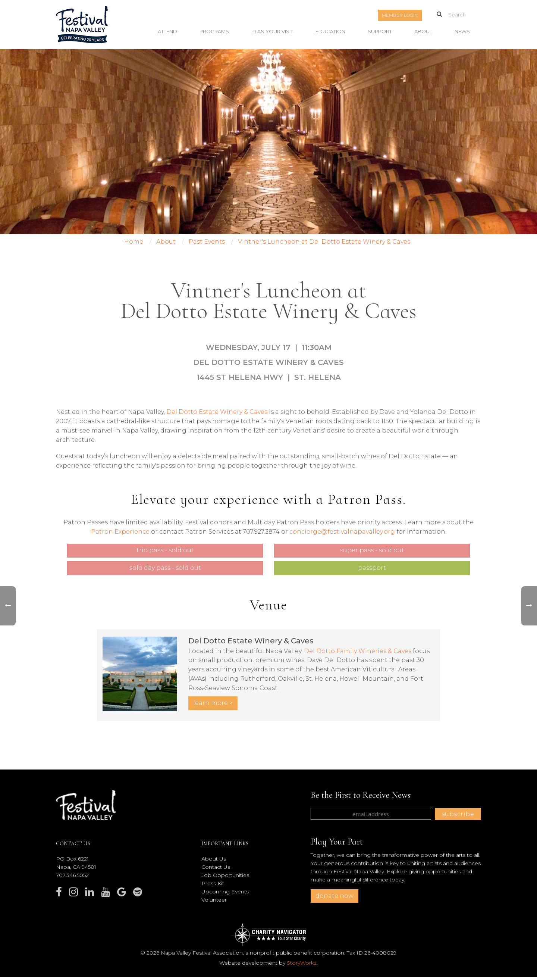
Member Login (400, 15)
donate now (334, 895)
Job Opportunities (225, 875)
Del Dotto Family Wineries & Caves (357, 651)
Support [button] (380, 31)
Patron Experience (120, 531)
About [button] (423, 31)
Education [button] (330, 31)
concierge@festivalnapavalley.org (342, 531)
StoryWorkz (302, 962)
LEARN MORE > (213, 702)
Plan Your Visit (272, 31)
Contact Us (215, 867)
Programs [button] (214, 31)
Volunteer (214, 899)
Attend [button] (167, 31)
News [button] (462, 31)
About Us (213, 858)
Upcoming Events (225, 891)
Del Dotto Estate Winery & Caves (216, 411)
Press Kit (212, 883)
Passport (372, 567)
